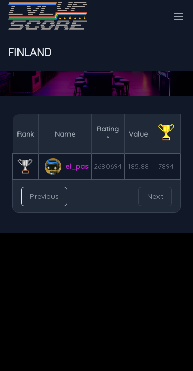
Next (155, 196)
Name (65, 134)
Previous (44, 196)
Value (138, 134)
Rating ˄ (108, 134)
